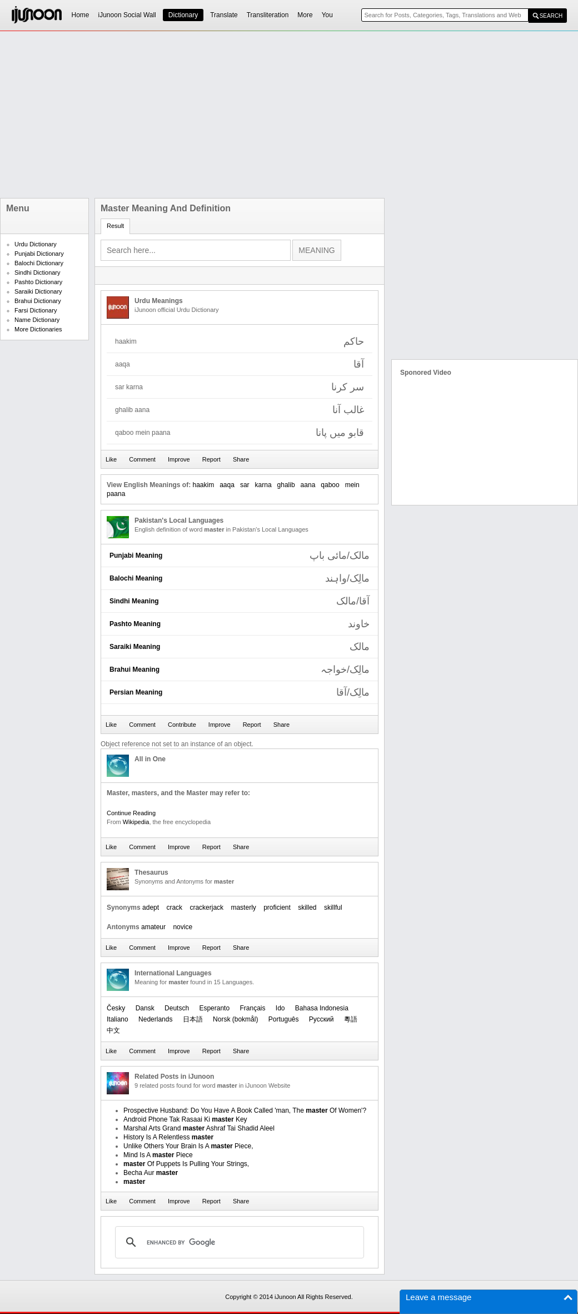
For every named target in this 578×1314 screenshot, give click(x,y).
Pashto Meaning (135, 624)
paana (116, 494)
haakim (203, 485)
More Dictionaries (38, 329)
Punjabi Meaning (135, 555)
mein (352, 485)
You (327, 15)
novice (182, 927)
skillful (333, 907)
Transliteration (268, 15)
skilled (307, 907)
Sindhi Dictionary (37, 272)
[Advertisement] (232, 114)
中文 (113, 1030)
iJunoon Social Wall (127, 15)
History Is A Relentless (168, 1137)
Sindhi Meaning (134, 601)
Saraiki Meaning (134, 647)
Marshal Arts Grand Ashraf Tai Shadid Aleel (199, 1128)
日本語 (193, 1019)
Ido (280, 1008)
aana (308, 485)
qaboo (330, 485)
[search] (238, 1242)
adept (150, 907)
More (304, 15)
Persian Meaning (135, 692)
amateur (153, 927)
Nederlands (155, 1019)
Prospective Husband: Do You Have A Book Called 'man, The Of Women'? (244, 1110)
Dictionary (183, 15)
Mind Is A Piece (158, 1155)
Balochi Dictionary (38, 263)
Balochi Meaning (135, 578)
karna (263, 485)
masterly (243, 907)
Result (115, 225)
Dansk (145, 1008)
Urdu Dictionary (35, 244)
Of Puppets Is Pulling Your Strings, (186, 1164)
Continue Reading (131, 813)
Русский (321, 1019)
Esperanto (214, 1008)
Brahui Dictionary (37, 300)
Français (252, 1008)
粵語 (350, 1019)
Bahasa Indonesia (321, 1008)
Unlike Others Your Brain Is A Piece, (188, 1146)
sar (245, 485)
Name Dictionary (36, 319)
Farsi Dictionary (35, 310)
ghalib (286, 485)
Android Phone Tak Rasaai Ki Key (185, 1119)
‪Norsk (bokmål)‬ (235, 1019)
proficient (277, 907)
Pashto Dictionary (38, 282)
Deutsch (177, 1008)
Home (80, 15)
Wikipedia (136, 822)
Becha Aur (150, 1173)
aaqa (227, 485)
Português (283, 1019)
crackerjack (206, 907)
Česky (116, 1008)
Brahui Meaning (134, 669)
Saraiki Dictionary (38, 291)
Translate (224, 15)
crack (174, 907)
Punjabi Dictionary (39, 253)
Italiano (117, 1019)
